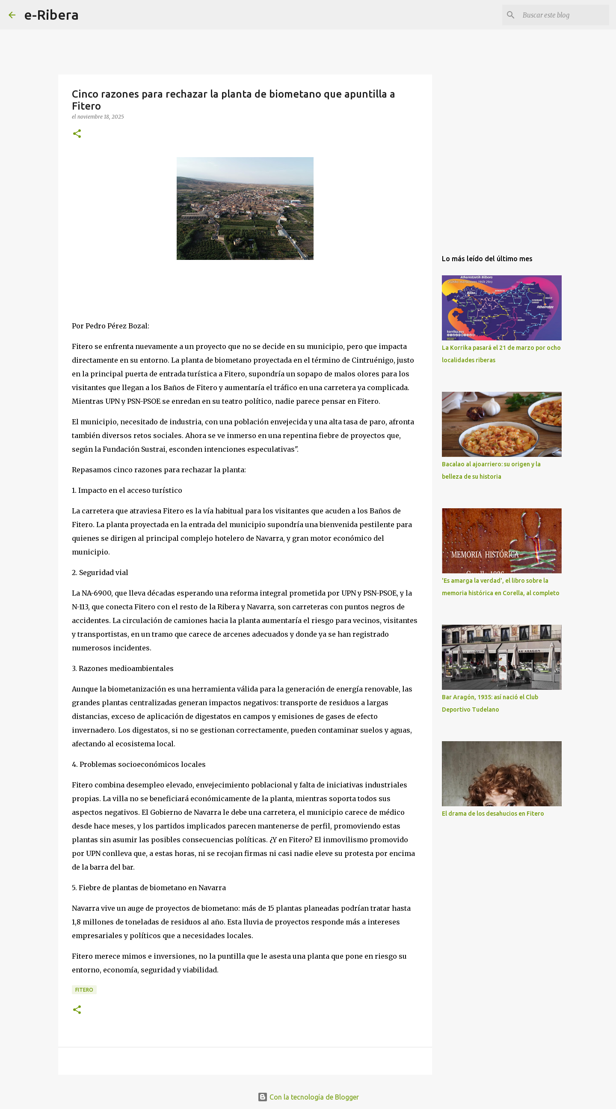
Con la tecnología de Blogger (308, 1097)
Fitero (84, 990)
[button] (77, 134)
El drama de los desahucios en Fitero (493, 813)
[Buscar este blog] (564, 15)
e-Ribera (51, 14)
